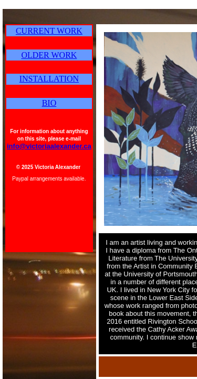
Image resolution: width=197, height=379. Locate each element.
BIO (49, 102)
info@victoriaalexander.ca (49, 146)
